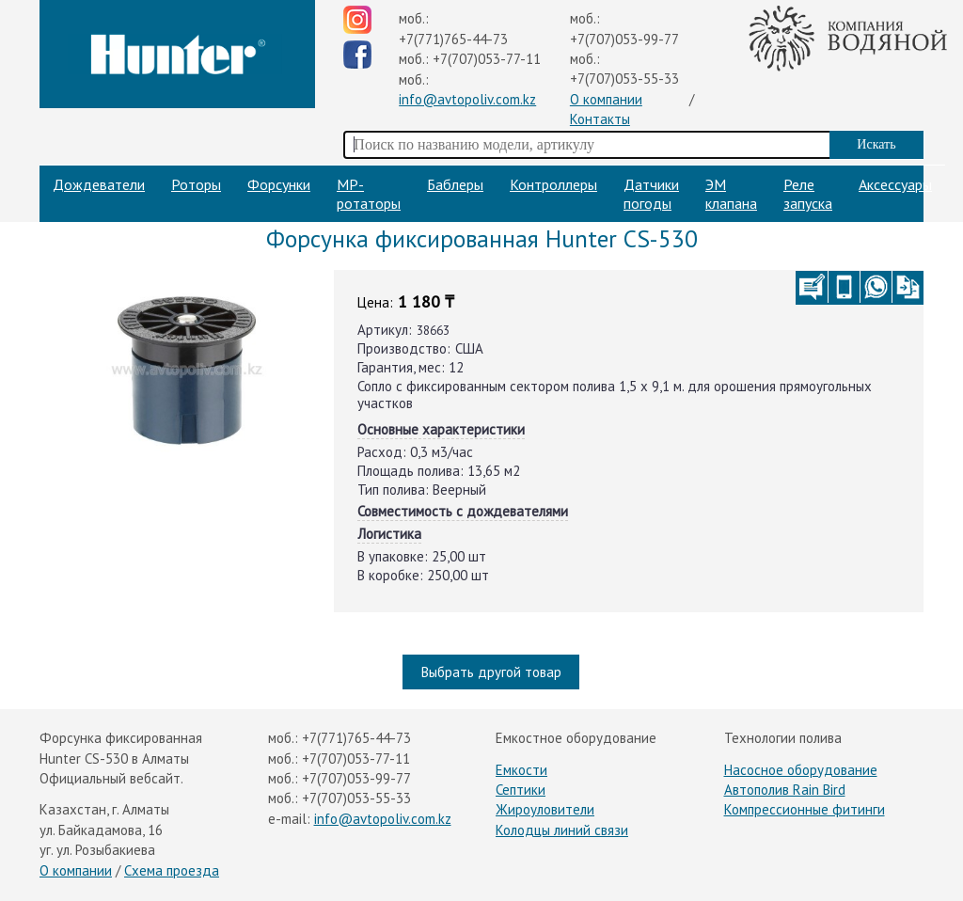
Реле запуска (807, 194)
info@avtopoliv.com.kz (467, 99)
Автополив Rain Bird (784, 789)
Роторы (196, 184)
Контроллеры (553, 184)
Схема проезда (171, 870)
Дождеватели (99, 184)
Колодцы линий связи (562, 830)
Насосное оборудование (800, 770)
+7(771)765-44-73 (453, 39)
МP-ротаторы (369, 194)
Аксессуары (895, 184)
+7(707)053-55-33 (624, 78)
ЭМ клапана (731, 194)
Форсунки (278, 184)
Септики (520, 789)
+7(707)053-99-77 (624, 39)
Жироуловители (545, 809)
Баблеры (455, 184)
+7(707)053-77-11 (487, 59)
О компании (606, 99)
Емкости (521, 770)
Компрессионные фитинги (804, 809)
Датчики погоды (651, 194)
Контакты (600, 119)
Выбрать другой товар (491, 672)
